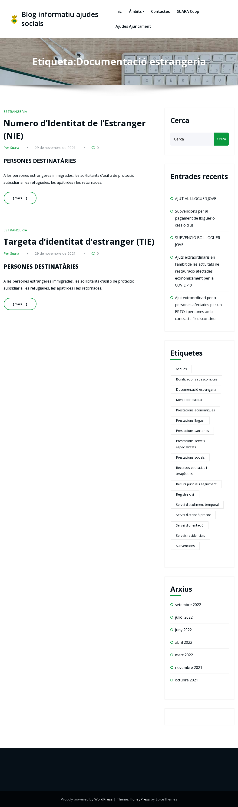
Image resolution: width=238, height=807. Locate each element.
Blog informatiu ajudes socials (59, 19)
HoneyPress (140, 799)
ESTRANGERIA (15, 111)
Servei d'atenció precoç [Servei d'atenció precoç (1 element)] (193, 515)
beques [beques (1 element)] (181, 369)
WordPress (103, 799)
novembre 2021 (188, 667)
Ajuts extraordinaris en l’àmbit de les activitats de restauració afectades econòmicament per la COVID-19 (197, 271)
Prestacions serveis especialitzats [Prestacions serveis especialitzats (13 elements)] (190, 444)
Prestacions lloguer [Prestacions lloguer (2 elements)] (190, 420)
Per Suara (11, 147)
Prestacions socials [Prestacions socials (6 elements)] (190, 457)
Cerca (179, 120)
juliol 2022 (184, 617)
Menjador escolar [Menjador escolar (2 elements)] (189, 399)
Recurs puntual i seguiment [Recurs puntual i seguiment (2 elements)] (196, 484)
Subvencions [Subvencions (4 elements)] (185, 546)
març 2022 (184, 654)
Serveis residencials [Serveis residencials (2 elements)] (190, 535)
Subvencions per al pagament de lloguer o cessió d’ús (195, 218)
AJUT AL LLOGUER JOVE (195, 198)
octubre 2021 (186, 680)
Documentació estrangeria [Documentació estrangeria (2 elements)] (196, 389)
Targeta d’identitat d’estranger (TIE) (78, 241)
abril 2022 (183, 642)
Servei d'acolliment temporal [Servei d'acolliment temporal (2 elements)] (197, 504)
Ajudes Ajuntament (133, 26)
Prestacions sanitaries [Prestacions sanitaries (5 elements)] (192, 430)
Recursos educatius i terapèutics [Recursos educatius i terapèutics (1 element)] (191, 470)
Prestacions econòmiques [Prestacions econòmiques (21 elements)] (195, 410)
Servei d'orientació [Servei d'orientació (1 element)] (190, 525)
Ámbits (137, 11)
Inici (119, 11)
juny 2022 (183, 629)
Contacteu (160, 11)
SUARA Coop (188, 11)
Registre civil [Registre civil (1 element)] (185, 494)
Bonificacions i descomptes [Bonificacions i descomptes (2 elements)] (196, 379)
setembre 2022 (188, 604)
